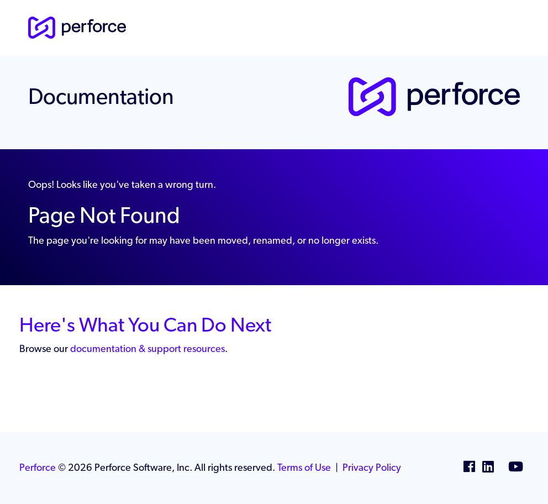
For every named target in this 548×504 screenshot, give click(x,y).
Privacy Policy (371, 467)
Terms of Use (304, 467)
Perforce (37, 467)
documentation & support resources (147, 348)
